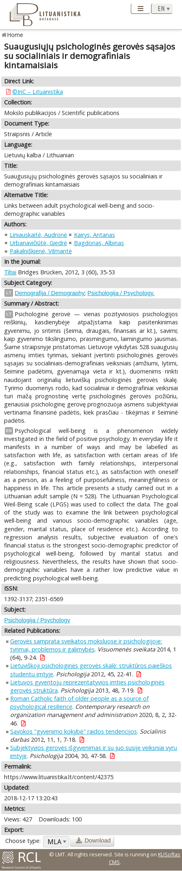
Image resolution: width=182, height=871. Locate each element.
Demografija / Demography (49, 293)
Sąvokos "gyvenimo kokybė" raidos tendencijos (73, 731)
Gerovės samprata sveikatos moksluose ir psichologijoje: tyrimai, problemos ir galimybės (86, 645)
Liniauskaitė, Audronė (38, 235)
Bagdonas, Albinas (99, 243)
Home (15, 35)
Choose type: (23, 841)
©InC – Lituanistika (37, 92)
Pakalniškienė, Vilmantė (41, 251)
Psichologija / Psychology (37, 620)
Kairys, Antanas (94, 235)
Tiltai (10, 272)
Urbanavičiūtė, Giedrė (38, 243)
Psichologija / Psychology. (120, 293)
